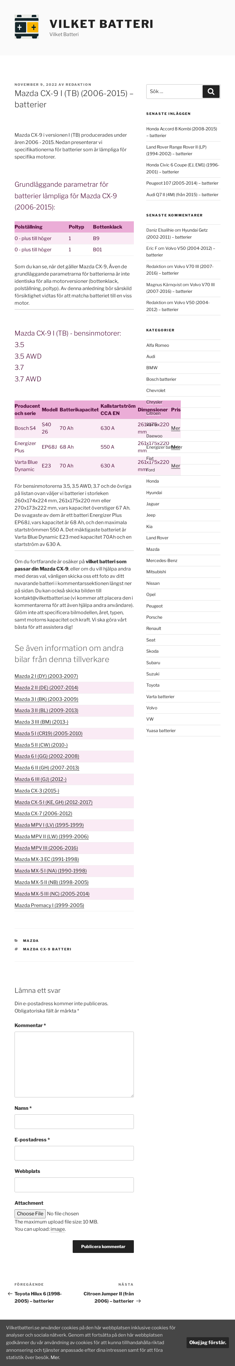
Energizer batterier (164, 447)
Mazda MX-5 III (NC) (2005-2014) (52, 894)
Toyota (153, 685)
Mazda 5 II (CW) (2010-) (41, 745)
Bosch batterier (161, 379)
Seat (150, 639)
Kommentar (30, 1025)
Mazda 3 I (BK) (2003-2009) (46, 699)
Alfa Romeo (157, 345)
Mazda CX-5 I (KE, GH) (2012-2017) (54, 802)
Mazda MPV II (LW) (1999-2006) (52, 836)
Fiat (150, 458)
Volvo (151, 707)
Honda (152, 481)
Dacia (151, 424)
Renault (153, 628)
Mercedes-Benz (161, 560)
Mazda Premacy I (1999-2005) (49, 905)
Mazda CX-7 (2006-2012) (43, 813)
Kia (149, 526)
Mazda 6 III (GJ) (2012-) (41, 779)
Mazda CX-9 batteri (47, 949)
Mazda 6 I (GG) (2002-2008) (47, 756)
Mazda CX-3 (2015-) (37, 791)
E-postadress (32, 1140)
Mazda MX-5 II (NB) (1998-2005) (52, 882)
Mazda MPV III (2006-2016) (46, 848)
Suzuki (152, 673)
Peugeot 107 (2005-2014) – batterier (182, 183)
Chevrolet (155, 390)
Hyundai (154, 492)
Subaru (153, 662)
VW (150, 719)
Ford (150, 469)
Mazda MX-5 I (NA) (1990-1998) (51, 871)
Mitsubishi (156, 571)
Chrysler (154, 401)
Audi (150, 356)
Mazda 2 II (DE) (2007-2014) (46, 688)
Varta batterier (160, 696)
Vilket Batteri (101, 24)
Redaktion (78, 84)
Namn (23, 1108)
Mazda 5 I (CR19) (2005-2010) (49, 733)
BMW (152, 367)
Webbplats (27, 1171)
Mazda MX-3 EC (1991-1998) (47, 859)
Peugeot (154, 605)
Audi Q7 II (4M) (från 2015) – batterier (182, 194)
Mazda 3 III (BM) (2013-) (41, 722)
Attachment (29, 1203)
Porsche (154, 617)
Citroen (153, 413)
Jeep (150, 514)
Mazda (31, 941)
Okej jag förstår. (207, 1343)
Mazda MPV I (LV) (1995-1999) (49, 825)
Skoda (152, 651)
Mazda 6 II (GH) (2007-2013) (47, 768)
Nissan (153, 583)
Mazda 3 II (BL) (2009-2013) (46, 710)
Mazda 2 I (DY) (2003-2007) (46, 676)
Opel (150, 594)
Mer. (116, 1358)
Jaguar (152, 503)
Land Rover (157, 537)
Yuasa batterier (161, 730)
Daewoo (154, 435)
